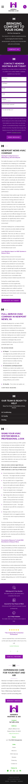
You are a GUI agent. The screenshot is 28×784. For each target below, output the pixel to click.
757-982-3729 (14, 722)
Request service (14, 700)
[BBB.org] (17, 771)
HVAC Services (14, 754)
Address (4, 99)
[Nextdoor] (20, 771)
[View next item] (17, 651)
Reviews (14, 757)
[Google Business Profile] (8, 771)
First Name (4, 78)
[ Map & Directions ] (14, 733)
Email (3, 94)
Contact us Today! (11, 300)
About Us (13, 750)
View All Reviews (14, 656)
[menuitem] (7, 781)
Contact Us (14, 49)
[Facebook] (11, 771)
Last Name (4, 83)
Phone (3, 88)
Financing (14, 760)
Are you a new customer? (8, 104)
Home (14, 747)
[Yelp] (14, 771)
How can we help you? (7, 109)
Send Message (14, 137)
